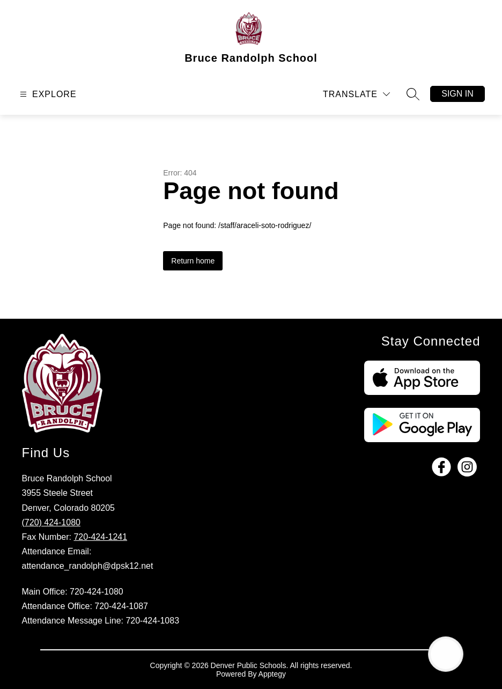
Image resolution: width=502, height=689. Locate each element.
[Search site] (413, 93)
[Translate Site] (356, 94)
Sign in (457, 93)
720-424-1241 (100, 536)
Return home (193, 260)
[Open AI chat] (446, 654)
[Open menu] (47, 94)
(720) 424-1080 (51, 522)
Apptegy (272, 674)
